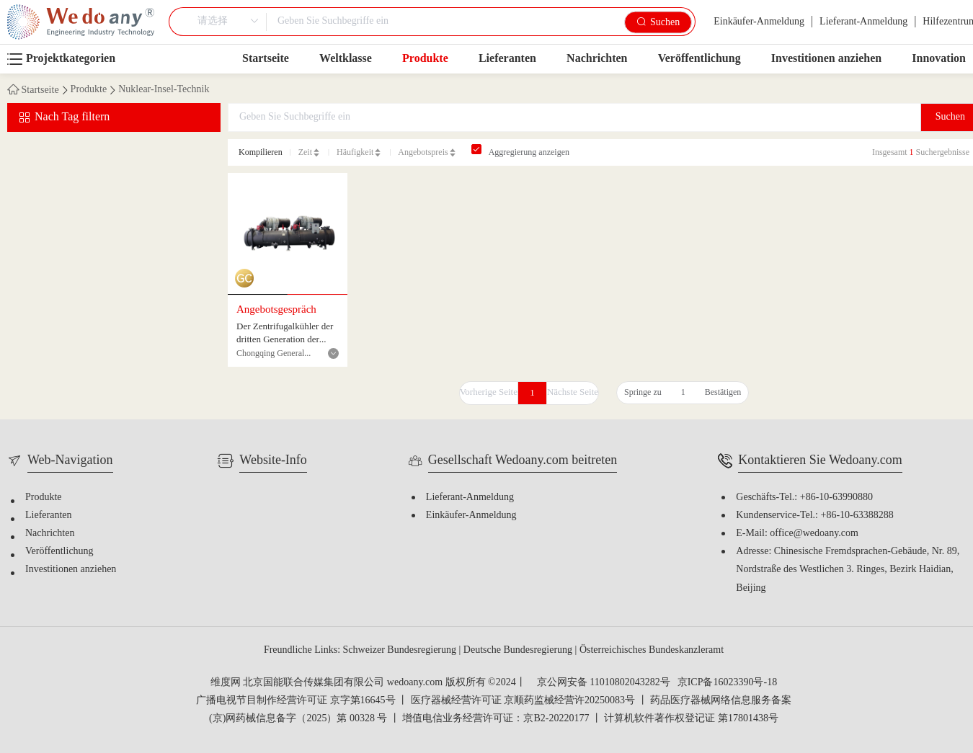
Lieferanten (507, 59)
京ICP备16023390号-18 (727, 683)
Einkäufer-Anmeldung (759, 22)
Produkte (425, 59)
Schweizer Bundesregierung (401, 650)
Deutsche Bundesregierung (519, 650)
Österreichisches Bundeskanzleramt (651, 650)
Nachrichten (597, 59)
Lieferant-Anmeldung (863, 22)
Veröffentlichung (699, 59)
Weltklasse (345, 59)
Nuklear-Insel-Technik (163, 90)
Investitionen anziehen (826, 59)
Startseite (265, 59)
